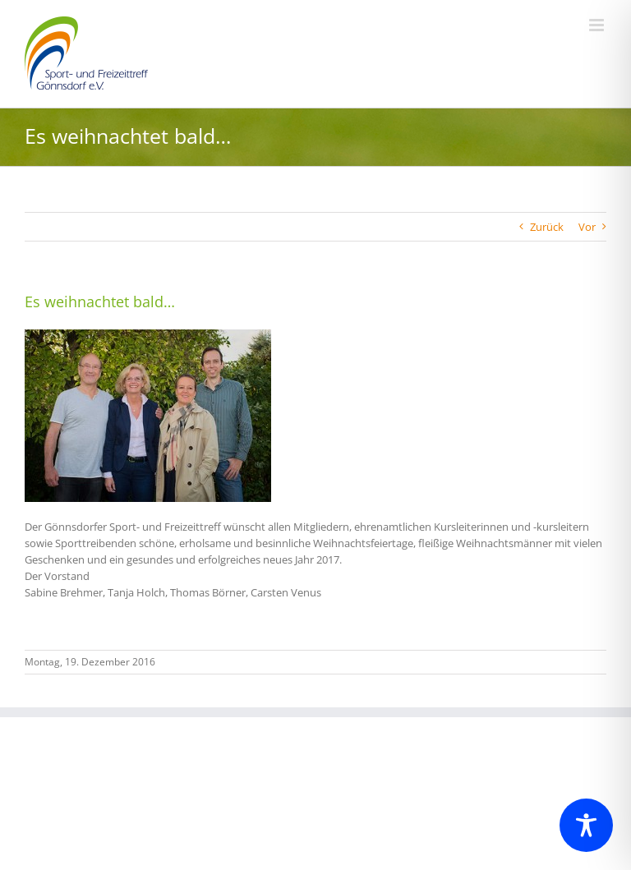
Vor (587, 226)
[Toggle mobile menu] (597, 25)
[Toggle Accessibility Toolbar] (586, 825)
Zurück (547, 226)
